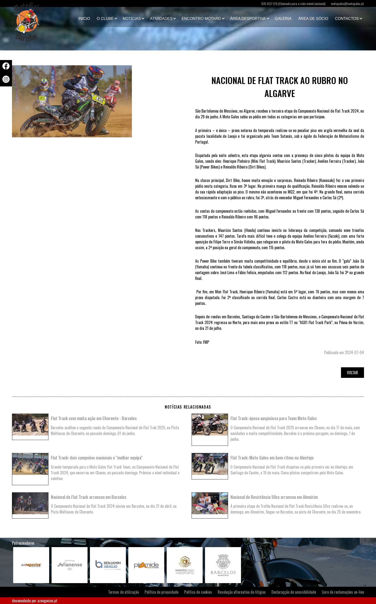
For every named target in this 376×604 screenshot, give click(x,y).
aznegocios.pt (47, 601)
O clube (105, 19)
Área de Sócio (313, 19)
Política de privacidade (161, 592)
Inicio (84, 19)
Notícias (132, 19)
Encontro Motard (201, 19)
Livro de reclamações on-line (343, 592)
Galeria (283, 19)
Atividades (161, 19)
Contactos (347, 19)
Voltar (352, 372)
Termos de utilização (123, 592)
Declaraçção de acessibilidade (293, 592)
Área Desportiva (248, 19)
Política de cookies (198, 592)
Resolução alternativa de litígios (242, 592)
